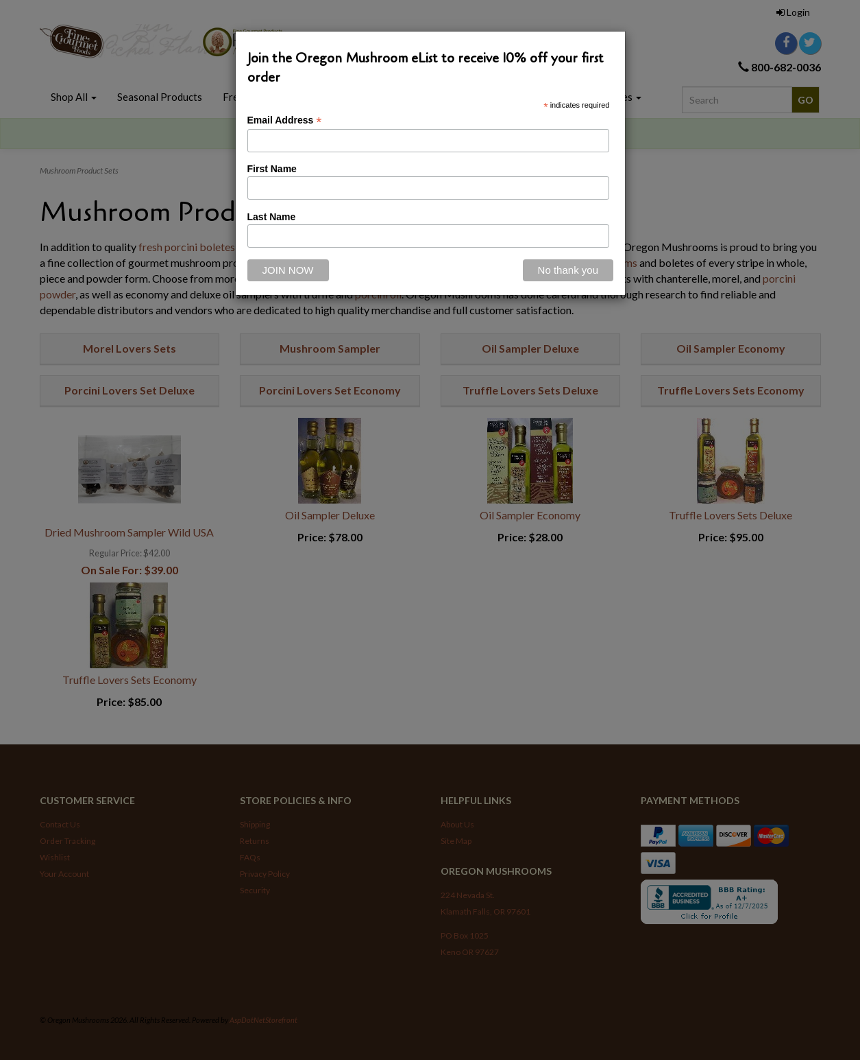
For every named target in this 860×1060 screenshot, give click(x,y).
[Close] (568, 270)
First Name (272, 168)
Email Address (284, 120)
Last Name (271, 216)
